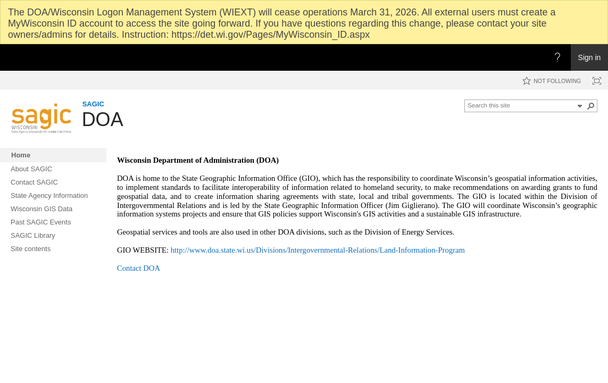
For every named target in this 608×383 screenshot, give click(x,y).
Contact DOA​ (138, 268)
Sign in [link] (589, 57)
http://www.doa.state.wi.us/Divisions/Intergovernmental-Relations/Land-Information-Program (318, 250)
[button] (580, 106)
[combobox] (521, 105)
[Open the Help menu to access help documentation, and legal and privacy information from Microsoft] (557, 57)
